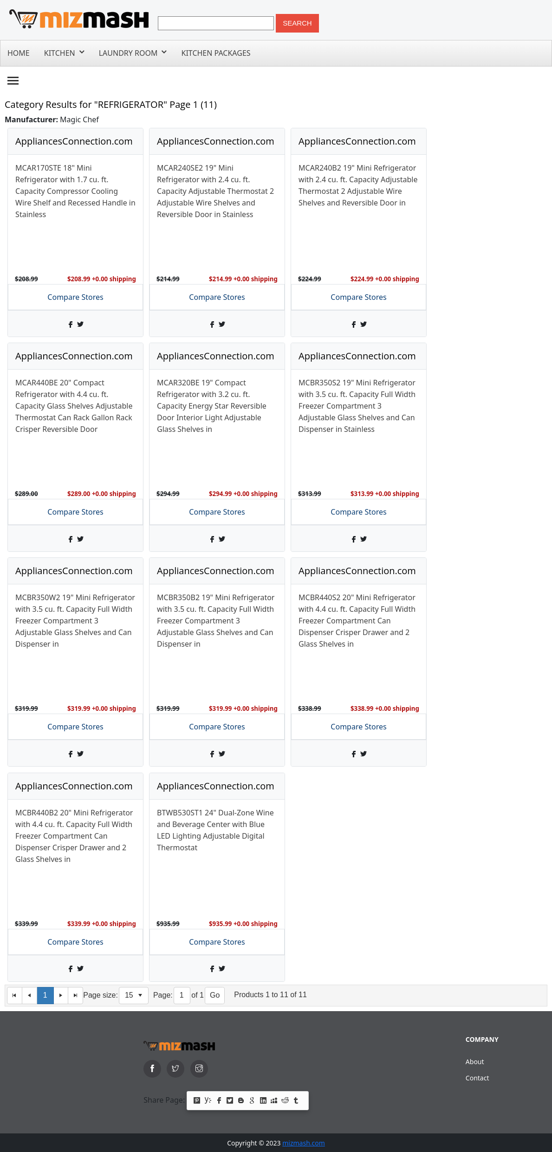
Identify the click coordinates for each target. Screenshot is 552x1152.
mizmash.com (303, 1143)
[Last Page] (75, 995)
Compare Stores (75, 297)
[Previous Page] (29, 995)
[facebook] (152, 1069)
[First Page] (14, 995)
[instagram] (199, 1069)
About (475, 1061)
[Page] (182, 995)
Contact (477, 1077)
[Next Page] (61, 995)
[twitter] (175, 1069)
